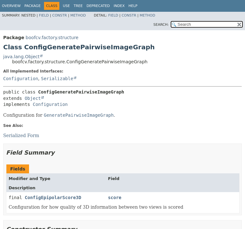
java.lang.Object (21, 56)
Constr (59, 15)
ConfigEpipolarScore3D (53, 197)
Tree (78, 6)
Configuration (20, 78)
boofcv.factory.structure (52, 37)
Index (119, 6)
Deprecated (98, 6)
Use (66, 6)
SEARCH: (161, 25)
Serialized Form (21, 135)
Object (33, 98)
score (114, 197)
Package (33, 6)
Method (78, 15)
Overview (11, 6)
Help (133, 6)
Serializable (57, 78)
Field (44, 15)
